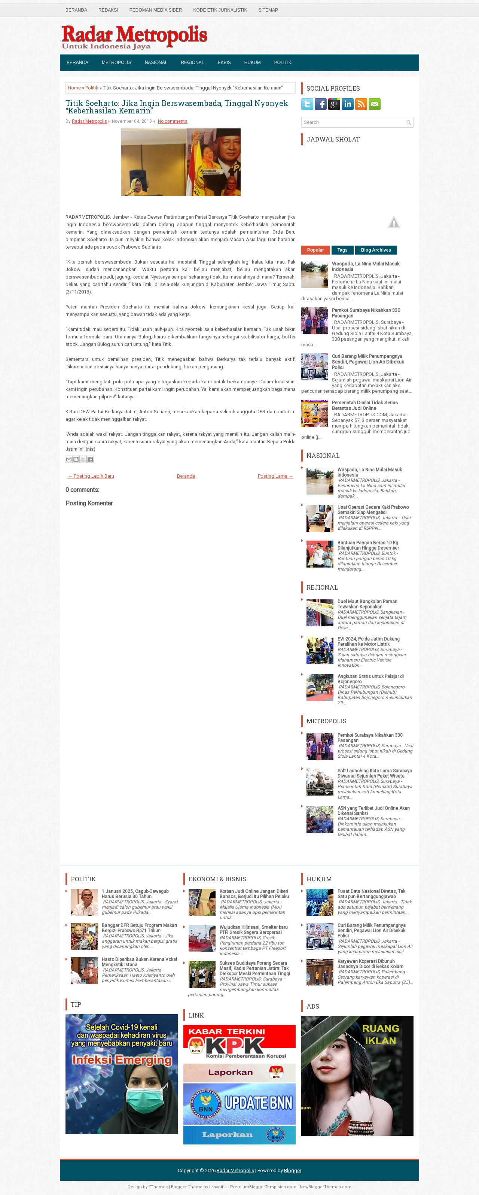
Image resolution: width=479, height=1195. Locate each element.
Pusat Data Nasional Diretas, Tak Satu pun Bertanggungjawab (371, 894)
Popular (315, 250)
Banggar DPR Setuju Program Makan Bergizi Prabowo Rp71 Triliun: (139, 928)
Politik (283, 62)
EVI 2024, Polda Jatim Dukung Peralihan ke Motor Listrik (369, 641)
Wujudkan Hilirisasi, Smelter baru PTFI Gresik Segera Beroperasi (254, 930)
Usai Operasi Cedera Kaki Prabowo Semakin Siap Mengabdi (373, 510)
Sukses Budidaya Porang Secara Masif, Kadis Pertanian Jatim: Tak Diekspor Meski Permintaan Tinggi (255, 968)
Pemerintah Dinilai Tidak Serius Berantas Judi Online (365, 405)
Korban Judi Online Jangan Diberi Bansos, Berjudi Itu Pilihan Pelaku (254, 894)
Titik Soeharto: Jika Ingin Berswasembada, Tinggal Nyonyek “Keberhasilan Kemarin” (177, 106)
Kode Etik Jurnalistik (220, 10)
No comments (172, 121)
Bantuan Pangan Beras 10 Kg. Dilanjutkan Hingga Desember (368, 545)
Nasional (156, 62)
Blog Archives (376, 250)
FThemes (158, 1187)
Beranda (76, 10)
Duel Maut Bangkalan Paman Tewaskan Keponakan (367, 604)
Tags (343, 250)
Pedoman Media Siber (155, 10)
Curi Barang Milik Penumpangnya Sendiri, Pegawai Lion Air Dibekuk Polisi (368, 361)
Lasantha (218, 1187)
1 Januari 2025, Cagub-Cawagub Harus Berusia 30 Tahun (135, 894)
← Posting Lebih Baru (91, 476)
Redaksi (108, 10)
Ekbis (224, 62)
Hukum (252, 62)
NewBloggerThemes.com (325, 1187)
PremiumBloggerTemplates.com (263, 1187)
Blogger (292, 1170)
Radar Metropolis (89, 121)
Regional (192, 62)
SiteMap (268, 10)
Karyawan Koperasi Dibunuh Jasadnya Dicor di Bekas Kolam (370, 964)
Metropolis (116, 62)
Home (74, 88)
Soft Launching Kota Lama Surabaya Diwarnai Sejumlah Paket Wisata (375, 773)
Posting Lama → (275, 476)
